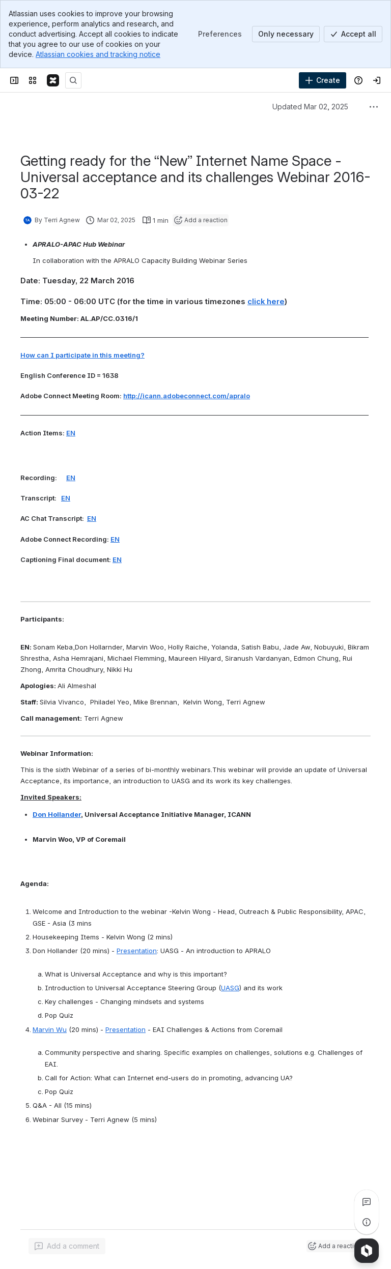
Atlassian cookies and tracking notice (98, 54)
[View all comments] (366, 1202)
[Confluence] (53, 80)
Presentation (137, 951)
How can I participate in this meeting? (82, 355)
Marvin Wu (50, 1029)
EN (70, 433)
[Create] (322, 80)
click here (266, 301)
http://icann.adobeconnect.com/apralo (186, 396)
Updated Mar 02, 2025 (310, 106)
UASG (230, 988)
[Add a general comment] (67, 1246)
